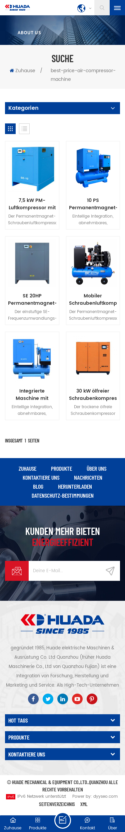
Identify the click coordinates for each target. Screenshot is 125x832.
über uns (96, 468)
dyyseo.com (105, 796)
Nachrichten (88, 477)
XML (84, 804)
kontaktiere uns (41, 477)
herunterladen (75, 486)
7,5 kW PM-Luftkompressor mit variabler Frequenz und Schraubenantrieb (32, 204)
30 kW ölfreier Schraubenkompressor (93, 395)
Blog (38, 486)
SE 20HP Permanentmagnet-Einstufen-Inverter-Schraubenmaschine (32, 299)
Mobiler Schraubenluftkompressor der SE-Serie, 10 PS (93, 299)
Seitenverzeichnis (57, 804)
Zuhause (22, 71)
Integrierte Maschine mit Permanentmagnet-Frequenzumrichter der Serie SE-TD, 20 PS (32, 395)
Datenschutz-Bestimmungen (63, 495)
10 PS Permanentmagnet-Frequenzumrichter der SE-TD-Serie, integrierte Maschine (93, 204)
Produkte (61, 468)
